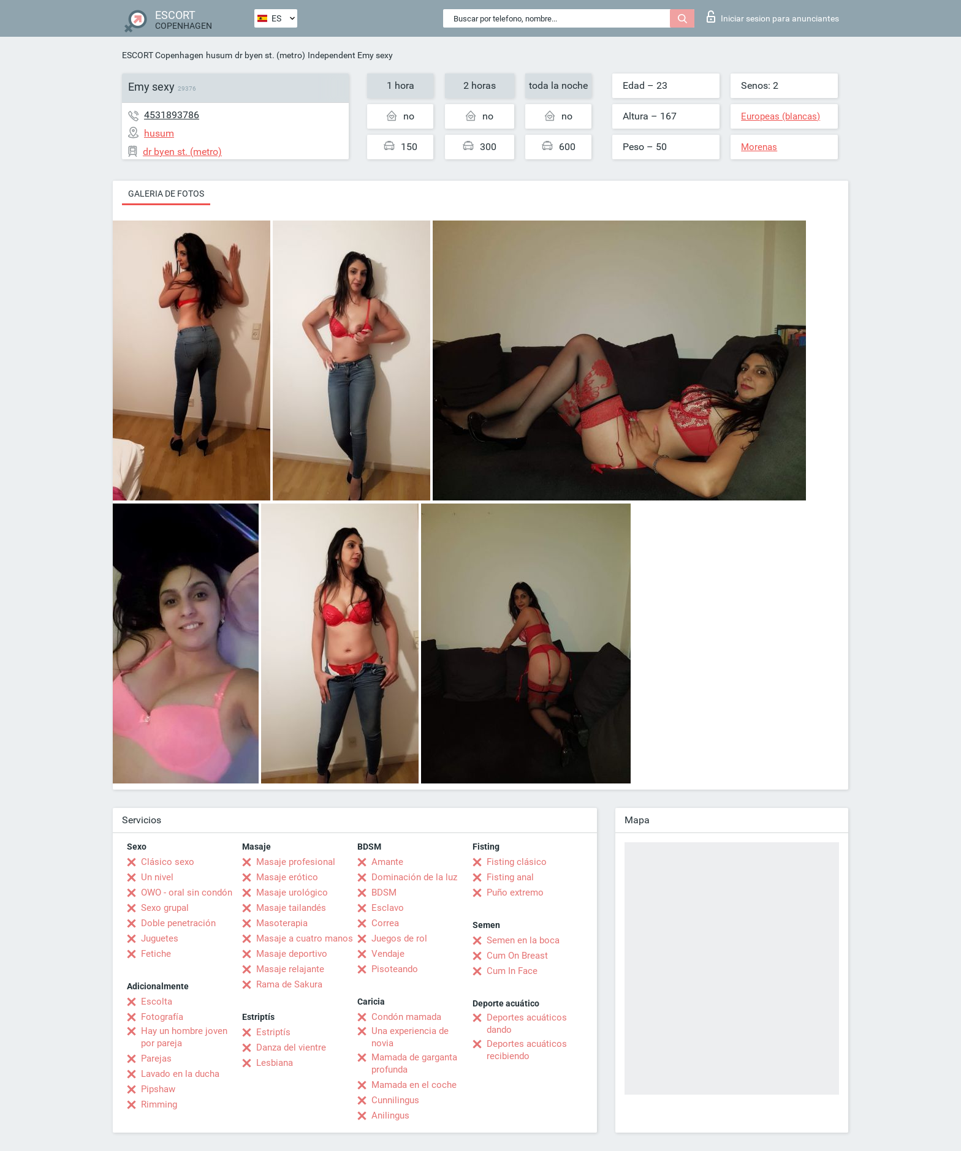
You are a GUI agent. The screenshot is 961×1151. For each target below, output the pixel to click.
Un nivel (157, 877)
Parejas (156, 1058)
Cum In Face (512, 970)
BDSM (384, 892)
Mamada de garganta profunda (414, 1063)
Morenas (759, 147)
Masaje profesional (295, 861)
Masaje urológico (292, 892)
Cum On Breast (517, 955)
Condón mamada (406, 1016)
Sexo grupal (165, 907)
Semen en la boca (523, 940)
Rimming (159, 1104)
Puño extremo (515, 892)
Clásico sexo (167, 861)
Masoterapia (282, 923)
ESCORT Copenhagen (162, 55)
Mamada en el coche (414, 1084)
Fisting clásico (517, 861)
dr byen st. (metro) (270, 55)
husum (219, 55)
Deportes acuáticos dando (527, 1023)
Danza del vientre (291, 1047)
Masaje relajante (290, 969)
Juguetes (159, 938)
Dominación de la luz (414, 877)
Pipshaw (158, 1089)
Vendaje (388, 953)
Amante (387, 861)
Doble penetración (178, 923)
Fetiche (156, 953)
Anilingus (390, 1115)
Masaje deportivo (291, 953)
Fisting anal (510, 877)
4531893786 (171, 115)
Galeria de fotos (166, 193)
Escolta (156, 1001)
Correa (385, 923)
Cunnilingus (395, 1100)
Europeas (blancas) (780, 116)
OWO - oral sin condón (186, 892)
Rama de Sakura (289, 984)
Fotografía (162, 1016)
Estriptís (273, 1032)
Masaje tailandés (291, 907)
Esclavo (387, 907)
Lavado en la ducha (180, 1073)
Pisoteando (394, 969)
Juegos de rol (399, 938)
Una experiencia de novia (410, 1037)
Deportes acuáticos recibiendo (527, 1050)
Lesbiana (274, 1062)
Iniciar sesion (773, 16)
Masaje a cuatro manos (304, 938)
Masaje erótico (287, 877)
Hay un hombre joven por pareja (184, 1037)
